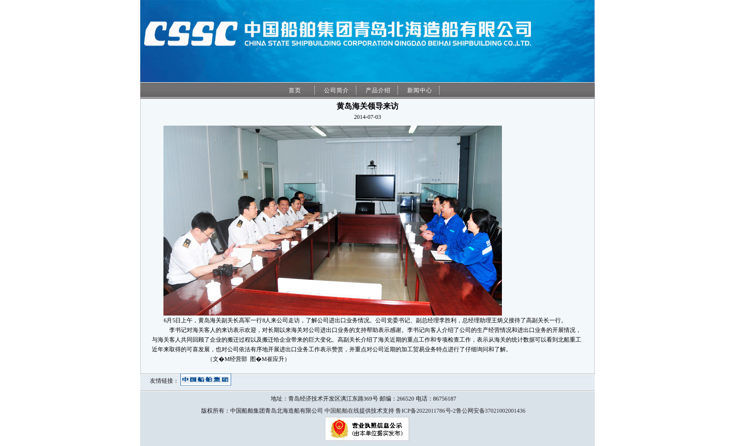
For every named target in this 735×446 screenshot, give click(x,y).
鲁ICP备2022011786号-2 (426, 410)
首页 (295, 90)
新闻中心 (419, 90)
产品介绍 (378, 90)
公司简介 (336, 90)
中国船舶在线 (341, 410)
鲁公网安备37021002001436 (491, 410)
